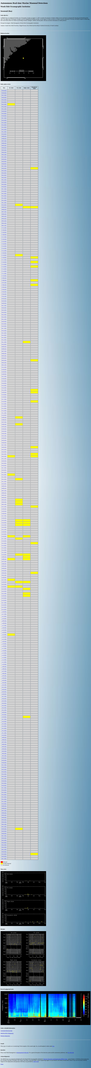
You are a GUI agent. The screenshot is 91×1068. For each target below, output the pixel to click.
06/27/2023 (4, 305)
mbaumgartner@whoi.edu (23, 1052)
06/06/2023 (4, 353)
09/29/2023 (4, 90)
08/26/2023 (4, 168)
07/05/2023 (4, 287)
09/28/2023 (4, 92)
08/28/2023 (4, 163)
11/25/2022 (4, 630)
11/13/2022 (4, 657)
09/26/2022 (4, 767)
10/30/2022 (4, 689)
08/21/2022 (4, 849)
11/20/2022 (4, 641)
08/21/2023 (4, 179)
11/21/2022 (4, 639)
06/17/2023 (4, 328)
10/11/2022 (4, 732)
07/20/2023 (4, 252)
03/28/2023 (4, 513)
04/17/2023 (4, 467)
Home (2, 1064)
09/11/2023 (4, 131)
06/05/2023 (4, 355)
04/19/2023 (4, 463)
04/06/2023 (4, 492)
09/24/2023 (4, 102)
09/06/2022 (4, 812)
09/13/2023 (4, 127)
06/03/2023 (4, 360)
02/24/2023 (4, 586)
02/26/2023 (4, 582)
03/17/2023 (4, 538)
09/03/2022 (4, 819)
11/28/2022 (4, 623)
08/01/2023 (4, 225)
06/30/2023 (4, 298)
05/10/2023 (4, 415)
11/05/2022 (4, 675)
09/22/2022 (4, 776)
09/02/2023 (4, 152)
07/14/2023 (4, 266)
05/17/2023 (4, 399)
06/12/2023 (4, 339)
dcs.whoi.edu (71, 1052)
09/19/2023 (4, 113)
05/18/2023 (4, 396)
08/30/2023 (4, 159)
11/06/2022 (4, 673)
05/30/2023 (4, 369)
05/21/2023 (4, 390)
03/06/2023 (4, 563)
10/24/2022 (4, 703)
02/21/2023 (4, 593)
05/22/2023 (4, 387)
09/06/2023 (4, 143)
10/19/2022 (4, 714)
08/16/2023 (4, 191)
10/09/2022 (4, 737)
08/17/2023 (4, 188)
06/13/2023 (4, 337)
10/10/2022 (4, 735)
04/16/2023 (4, 470)
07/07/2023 (4, 282)
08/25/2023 (4, 170)
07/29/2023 (4, 232)
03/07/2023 (4, 561)
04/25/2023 (4, 449)
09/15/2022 (4, 792)
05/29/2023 (4, 371)
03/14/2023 (4, 545)
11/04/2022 (4, 678)
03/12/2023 (4, 550)
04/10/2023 (4, 483)
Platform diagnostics (5, 1035)
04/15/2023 (4, 472)
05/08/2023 (4, 419)
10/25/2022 (4, 700)
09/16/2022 (4, 790)
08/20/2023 (4, 182)
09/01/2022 (4, 824)
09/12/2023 (4, 129)
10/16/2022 (4, 721)
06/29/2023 (4, 300)
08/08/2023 (4, 209)
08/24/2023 (4, 172)
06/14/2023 (4, 335)
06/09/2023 (4, 346)
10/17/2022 (4, 719)
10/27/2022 (4, 696)
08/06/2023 (4, 214)
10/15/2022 (4, 723)
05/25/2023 (4, 380)
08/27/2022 (4, 835)
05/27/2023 (4, 376)
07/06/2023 (4, 284)
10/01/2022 (4, 755)
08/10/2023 (4, 204)
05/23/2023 (4, 385)
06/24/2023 (4, 312)
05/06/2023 (4, 424)
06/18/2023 (4, 326)
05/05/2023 (4, 426)
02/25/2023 (4, 584)
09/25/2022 (4, 769)
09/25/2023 (4, 99)
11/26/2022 (4, 627)
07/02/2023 (4, 294)
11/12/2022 (4, 659)
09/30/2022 (4, 758)
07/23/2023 (4, 246)
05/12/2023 (4, 410)
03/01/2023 (4, 575)
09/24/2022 (4, 771)
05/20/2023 (4, 392)
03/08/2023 (4, 559)
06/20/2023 (4, 321)
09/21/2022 (4, 778)
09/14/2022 (4, 794)
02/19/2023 (4, 598)
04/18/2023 (4, 465)
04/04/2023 (4, 497)
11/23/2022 (4, 634)
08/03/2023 (4, 220)
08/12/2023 (4, 200)
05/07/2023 (4, 422)
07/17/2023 (4, 259)
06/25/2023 (4, 310)
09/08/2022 (4, 808)
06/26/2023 (4, 307)
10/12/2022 (4, 730)
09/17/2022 (4, 787)
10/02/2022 (4, 753)
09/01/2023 (4, 154)
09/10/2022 (4, 803)
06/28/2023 (4, 303)
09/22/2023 (4, 106)
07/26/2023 (4, 239)
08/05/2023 (4, 216)
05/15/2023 (4, 403)
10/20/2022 (4, 712)
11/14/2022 (4, 655)
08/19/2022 (4, 854)
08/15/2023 (4, 193)
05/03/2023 (4, 431)
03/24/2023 (4, 522)
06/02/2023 (4, 362)
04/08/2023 (4, 488)
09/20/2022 (4, 780)
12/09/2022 (4, 620)
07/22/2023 (4, 248)
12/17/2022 (4, 614)
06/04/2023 (4, 358)
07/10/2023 (4, 275)
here (53, 1046)
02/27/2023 (4, 579)
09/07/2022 (4, 810)
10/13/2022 (4, 728)
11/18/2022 (4, 646)
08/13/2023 (4, 198)
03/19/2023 (4, 534)
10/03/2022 (4, 751)
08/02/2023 (4, 223)
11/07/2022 (4, 671)
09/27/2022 (4, 764)
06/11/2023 (4, 342)
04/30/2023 (4, 438)
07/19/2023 (4, 255)
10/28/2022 (4, 694)
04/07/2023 (4, 490)
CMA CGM (36, 1061)
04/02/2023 (4, 502)
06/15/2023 (4, 332)
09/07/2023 (4, 140)
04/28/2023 (4, 442)
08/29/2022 (4, 831)
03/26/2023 (4, 518)
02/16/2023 (4, 604)
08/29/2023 (4, 161)
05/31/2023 (4, 367)
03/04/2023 (4, 568)
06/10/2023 (4, 344)
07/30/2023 (4, 230)
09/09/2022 (4, 806)
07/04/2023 (4, 289)
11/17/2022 (4, 648)
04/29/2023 (4, 440)
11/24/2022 (4, 632)
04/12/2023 (4, 479)
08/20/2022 (4, 851)
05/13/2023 (4, 408)
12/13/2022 (4, 616)
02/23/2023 (4, 588)
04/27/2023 (4, 444)
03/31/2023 (4, 506)
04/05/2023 (4, 495)
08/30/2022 (4, 828)
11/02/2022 (4, 682)
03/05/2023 (4, 566)
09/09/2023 (4, 136)
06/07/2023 (4, 351)
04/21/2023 (4, 458)
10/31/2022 (4, 687)
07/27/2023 (4, 236)
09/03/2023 (4, 150)
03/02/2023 (4, 572)
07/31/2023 (4, 227)
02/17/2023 (4, 602)
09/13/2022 (4, 796)
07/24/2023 (4, 243)
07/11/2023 (4, 273)
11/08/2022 (4, 668)
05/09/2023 (4, 417)
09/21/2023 (4, 108)
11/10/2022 (4, 664)
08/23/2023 (4, 175)
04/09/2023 (4, 486)
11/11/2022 (4, 662)
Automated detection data (6, 1030)
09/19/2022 (4, 783)
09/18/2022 (4, 785)
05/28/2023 (4, 374)
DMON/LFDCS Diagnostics (7, 1033)
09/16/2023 (4, 120)
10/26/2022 (4, 698)
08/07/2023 (4, 211)
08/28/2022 (4, 833)
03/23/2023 (4, 524)
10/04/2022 (4, 748)
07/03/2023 (4, 291)
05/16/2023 (4, 401)
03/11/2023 (4, 552)
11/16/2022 (4, 650)
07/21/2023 (4, 250)
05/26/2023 (4, 378)
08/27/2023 (4, 166)
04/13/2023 (4, 476)
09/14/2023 (4, 124)
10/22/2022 (4, 707)
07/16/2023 (4, 262)
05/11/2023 (4, 412)
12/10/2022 (4, 618)
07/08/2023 (4, 280)
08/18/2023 (4, 186)
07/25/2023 (4, 241)
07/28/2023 (4, 234)
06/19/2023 (4, 323)
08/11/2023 (4, 202)
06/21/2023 (4, 319)
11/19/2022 (4, 643)
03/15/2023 (4, 543)
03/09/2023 (4, 556)
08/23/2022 (4, 844)
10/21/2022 (4, 710)
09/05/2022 (4, 815)
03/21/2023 (4, 529)
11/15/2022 (4, 652)
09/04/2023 (4, 147)
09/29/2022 (4, 760)
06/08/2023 (4, 348)
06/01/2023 (4, 364)
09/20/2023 (4, 111)
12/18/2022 (4, 611)
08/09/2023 (4, 207)
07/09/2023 (4, 278)
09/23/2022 (4, 774)
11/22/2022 (4, 636)
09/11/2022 (4, 801)
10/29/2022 (4, 691)
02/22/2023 (4, 591)
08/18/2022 (4, 856)
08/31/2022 (4, 826)
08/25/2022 (4, 840)
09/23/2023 (4, 104)
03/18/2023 (4, 536)
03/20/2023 (4, 531)
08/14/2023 (4, 195)
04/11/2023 (4, 481)
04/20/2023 (4, 460)
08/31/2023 (4, 156)
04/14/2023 (4, 474)
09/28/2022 (4, 762)
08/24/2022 (4, 842)
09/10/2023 (4, 134)
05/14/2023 (4, 406)
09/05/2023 (4, 145)
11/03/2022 (4, 680)
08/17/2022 (4, 858)
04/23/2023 (4, 454)
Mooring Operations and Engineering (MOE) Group (55, 1059)
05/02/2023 (4, 433)
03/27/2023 (4, 515)
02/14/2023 (4, 609)
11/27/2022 (4, 625)
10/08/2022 (4, 739)
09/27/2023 (4, 95)
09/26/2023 (4, 97)
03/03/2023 (4, 570)
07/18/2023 (4, 257)
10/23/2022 (4, 705)
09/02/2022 (4, 822)
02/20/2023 (4, 595)
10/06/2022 (4, 744)
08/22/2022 (4, 847)
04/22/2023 (4, 456)
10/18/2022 (4, 716)
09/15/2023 (4, 122)
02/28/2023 (4, 577)
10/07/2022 (4, 742)
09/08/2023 (4, 138)
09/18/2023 (4, 115)
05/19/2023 (4, 394)
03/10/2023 (4, 554)
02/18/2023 (4, 600)
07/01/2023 (4, 296)
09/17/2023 (4, 118)
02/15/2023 (4, 607)
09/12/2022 (4, 799)
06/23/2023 (4, 314)
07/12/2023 (4, 271)
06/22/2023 (4, 316)
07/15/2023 (4, 264)
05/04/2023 (4, 428)
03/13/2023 (4, 547)
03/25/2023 (4, 520)
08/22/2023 (4, 177)
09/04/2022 (4, 817)
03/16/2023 (4, 540)
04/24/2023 (4, 451)
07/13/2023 (4, 268)
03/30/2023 (4, 508)
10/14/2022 (4, 726)
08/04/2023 (4, 218)
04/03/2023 (4, 499)
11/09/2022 (4, 666)
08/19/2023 (4, 184)
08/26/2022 (4, 838)
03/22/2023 (4, 527)
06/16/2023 (4, 330)
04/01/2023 (4, 504)
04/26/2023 (4, 447)
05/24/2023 (4, 383)
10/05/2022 (4, 746)
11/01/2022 (4, 684)
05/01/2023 (4, 435)
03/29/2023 (4, 511)
